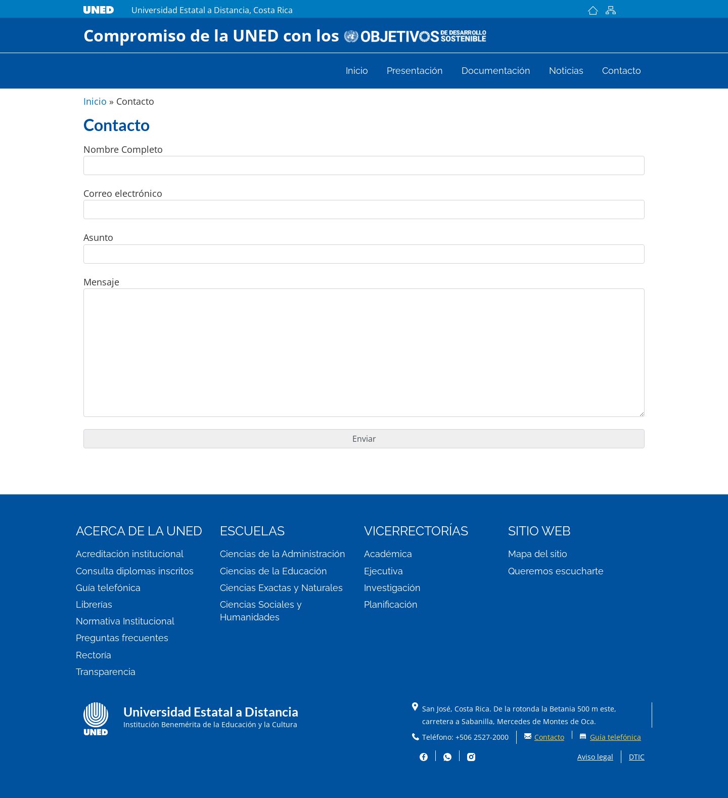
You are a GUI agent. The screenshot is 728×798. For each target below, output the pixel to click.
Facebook (424, 755)
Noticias (566, 71)
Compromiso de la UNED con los (285, 35)
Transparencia (105, 671)
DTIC (637, 757)
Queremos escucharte (556, 571)
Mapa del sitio (610, 10)
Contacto (621, 71)
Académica (388, 554)
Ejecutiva (383, 571)
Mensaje (364, 346)
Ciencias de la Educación (273, 571)
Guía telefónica (108, 587)
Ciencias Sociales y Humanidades (261, 610)
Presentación (415, 71)
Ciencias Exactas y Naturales (281, 587)
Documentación (496, 71)
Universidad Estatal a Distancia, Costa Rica (212, 10)
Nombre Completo (364, 159)
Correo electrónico (364, 203)
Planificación (391, 604)
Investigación (392, 587)
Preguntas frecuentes (122, 638)
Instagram (471, 757)
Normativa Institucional (125, 621)
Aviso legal (595, 757)
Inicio (593, 10)
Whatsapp (447, 755)
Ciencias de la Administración (282, 554)
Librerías (94, 604)
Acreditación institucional (130, 554)
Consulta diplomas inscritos (135, 571)
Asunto (364, 247)
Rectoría (93, 655)
